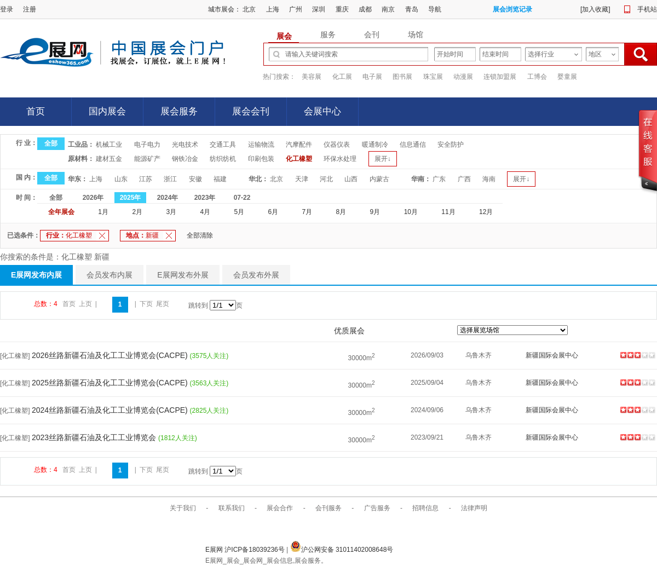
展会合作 (280, 508)
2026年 (93, 197)
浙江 (170, 179)
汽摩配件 (299, 144)
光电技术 (185, 144)
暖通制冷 (375, 144)
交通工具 (223, 144)
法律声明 (474, 508)
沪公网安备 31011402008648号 (342, 549)
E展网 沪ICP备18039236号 (245, 549)
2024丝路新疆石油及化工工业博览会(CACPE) (111, 410)
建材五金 (109, 159)
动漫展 (463, 76)
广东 (439, 179)
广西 (464, 179)
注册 (29, 9)
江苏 (145, 179)
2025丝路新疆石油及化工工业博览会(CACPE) (111, 382)
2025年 (130, 197)
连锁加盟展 (499, 76)
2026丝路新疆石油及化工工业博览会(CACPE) (111, 355)
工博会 (537, 76)
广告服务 (377, 508)
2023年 (205, 197)
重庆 (342, 9)
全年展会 (61, 212)
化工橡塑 (299, 159)
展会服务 (179, 111)
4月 (205, 212)
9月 (375, 212)
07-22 (242, 197)
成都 (365, 9)
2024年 (167, 197)
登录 (6, 9)
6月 (273, 212)
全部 (50, 143)
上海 (272, 9)
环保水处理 (340, 159)
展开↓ (382, 159)
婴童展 (567, 76)
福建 (220, 179)
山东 (121, 179)
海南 (488, 179)
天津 (301, 179)
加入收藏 (595, 9)
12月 (486, 212)
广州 (295, 9)
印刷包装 (261, 159)
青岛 (411, 9)
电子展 (372, 76)
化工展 (342, 76)
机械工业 (109, 144)
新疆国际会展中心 (552, 355)
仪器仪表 (337, 144)
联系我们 (231, 508)
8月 (341, 212)
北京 (249, 9)
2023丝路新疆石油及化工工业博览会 (95, 437)
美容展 (311, 76)
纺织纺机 (223, 159)
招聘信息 (425, 508)
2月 (137, 212)
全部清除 (200, 235)
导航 (434, 9)
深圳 (318, 9)
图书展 (402, 76)
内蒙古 (379, 179)
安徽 (195, 179)
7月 (307, 212)
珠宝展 (433, 76)
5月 (239, 212)
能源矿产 (147, 159)
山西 (351, 179)
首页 (35, 111)
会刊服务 (328, 508)
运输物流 (261, 144)
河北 (326, 179)
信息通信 (413, 144)
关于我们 (183, 508)
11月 (448, 212)
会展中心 (322, 111)
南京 (388, 9)
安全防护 (450, 144)
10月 (411, 212)
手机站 (647, 9)
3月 (171, 212)
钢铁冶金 (185, 159)
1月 (103, 212)
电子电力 (147, 144)
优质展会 (349, 330)
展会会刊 (250, 111)
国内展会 (107, 111)
